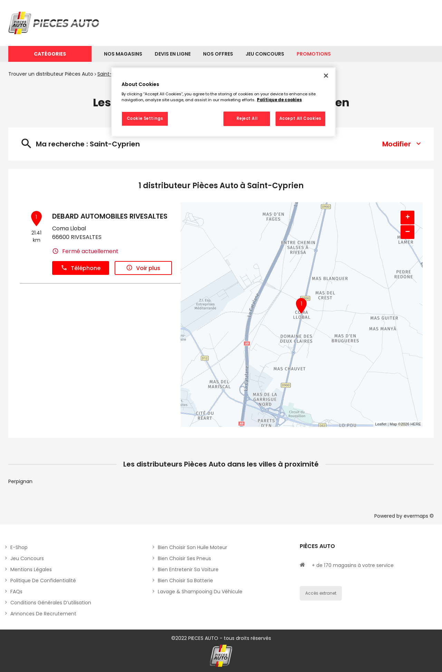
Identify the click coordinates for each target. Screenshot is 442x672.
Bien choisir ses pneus (184, 558)
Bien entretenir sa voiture (188, 569)
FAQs (16, 591)
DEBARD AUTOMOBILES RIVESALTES (109, 216)
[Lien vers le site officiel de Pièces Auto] (55, 23)
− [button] (407, 232)
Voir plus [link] (143, 268)
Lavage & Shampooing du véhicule (200, 591)
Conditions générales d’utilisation (50, 602)
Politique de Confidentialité (43, 580)
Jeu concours (27, 558)
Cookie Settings (145, 118)
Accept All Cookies (300, 118)
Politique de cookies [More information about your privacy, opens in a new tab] (279, 100)
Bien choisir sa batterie (185, 580)
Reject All (247, 118)
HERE (415, 424)
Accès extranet (320, 593)
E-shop (19, 547)
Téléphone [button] (80, 268)
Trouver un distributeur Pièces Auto (50, 73)
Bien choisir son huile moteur (192, 547)
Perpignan (20, 481)
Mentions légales (31, 569)
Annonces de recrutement (43, 613)
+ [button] (407, 217)
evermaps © (419, 515)
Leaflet (380, 424)
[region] (223, 102)
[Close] (326, 75)
